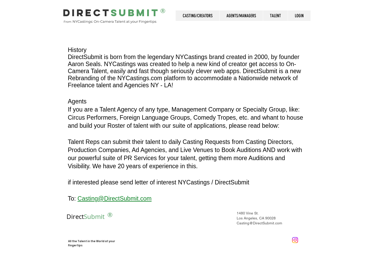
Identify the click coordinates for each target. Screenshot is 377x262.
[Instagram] (295, 240)
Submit (85, 216)
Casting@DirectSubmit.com (259, 223)
